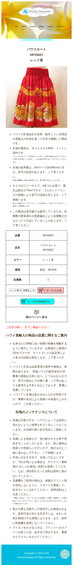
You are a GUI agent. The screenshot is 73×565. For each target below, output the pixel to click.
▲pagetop (65, 554)
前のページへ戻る (36, 314)
